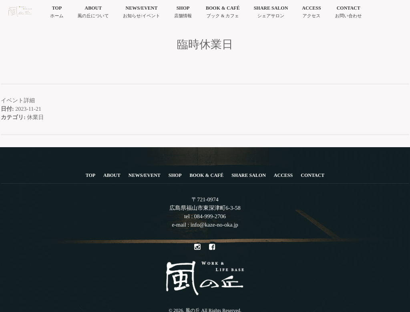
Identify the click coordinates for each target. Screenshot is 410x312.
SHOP (183, 12)
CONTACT (348, 12)
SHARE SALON (271, 12)
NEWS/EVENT (141, 12)
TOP (57, 12)
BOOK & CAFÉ (223, 12)
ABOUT (93, 12)
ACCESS (311, 12)
